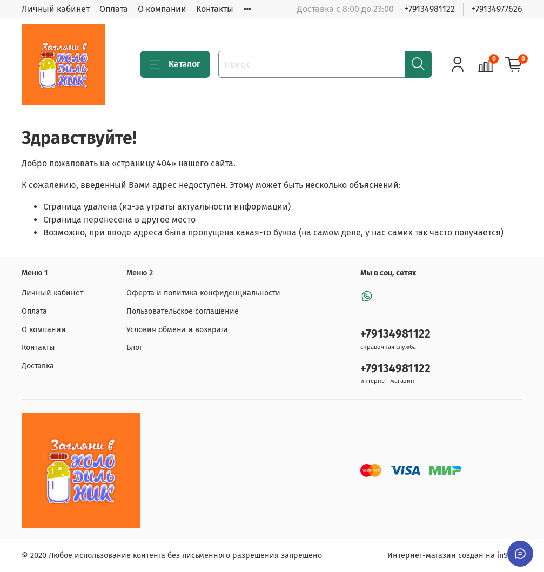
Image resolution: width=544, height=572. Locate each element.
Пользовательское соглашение (182, 311)
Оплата (113, 9)
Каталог (175, 64)
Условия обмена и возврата (177, 329)
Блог (134, 347)
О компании (162, 9)
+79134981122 (430, 9)
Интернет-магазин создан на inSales (454, 555)
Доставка (38, 366)
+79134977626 (497, 9)
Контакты (214, 9)
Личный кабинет (56, 9)
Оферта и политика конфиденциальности (203, 293)
